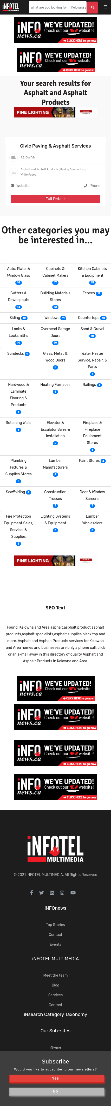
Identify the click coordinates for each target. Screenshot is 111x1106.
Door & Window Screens (92, 495)
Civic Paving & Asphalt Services (55, 146)
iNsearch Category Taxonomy (55, 1014)
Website (23, 186)
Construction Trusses (55, 495)
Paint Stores (89, 460)
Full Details (55, 199)
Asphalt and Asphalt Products (39, 169)
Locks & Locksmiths (18, 332)
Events (55, 944)
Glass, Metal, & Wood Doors (55, 357)
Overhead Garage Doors (55, 332)
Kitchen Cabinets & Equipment (92, 272)
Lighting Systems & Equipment (55, 519)
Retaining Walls (18, 423)
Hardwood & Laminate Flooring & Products (18, 394)
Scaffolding (15, 492)
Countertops (88, 318)
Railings (89, 384)
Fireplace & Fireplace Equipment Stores (92, 433)
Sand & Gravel (92, 329)
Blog (55, 985)
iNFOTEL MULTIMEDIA (45, 875)
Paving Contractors (72, 169)
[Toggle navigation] (109, 7)
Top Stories (55, 925)
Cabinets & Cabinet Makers (55, 272)
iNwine (55, 1047)
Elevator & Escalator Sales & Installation (55, 430)
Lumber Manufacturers (55, 464)
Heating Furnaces (55, 384)
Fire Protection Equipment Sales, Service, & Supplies (18, 526)
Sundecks (15, 353)
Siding (15, 318)
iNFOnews (56, 908)
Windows (51, 318)
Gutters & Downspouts (18, 296)
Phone (92, 186)
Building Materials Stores (55, 296)
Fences (89, 293)
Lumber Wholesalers (92, 519)
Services (55, 995)
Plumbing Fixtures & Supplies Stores (18, 467)
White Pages (28, 174)
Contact (55, 935)
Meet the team (55, 975)
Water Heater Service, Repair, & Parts (92, 360)
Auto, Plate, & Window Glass (18, 272)
